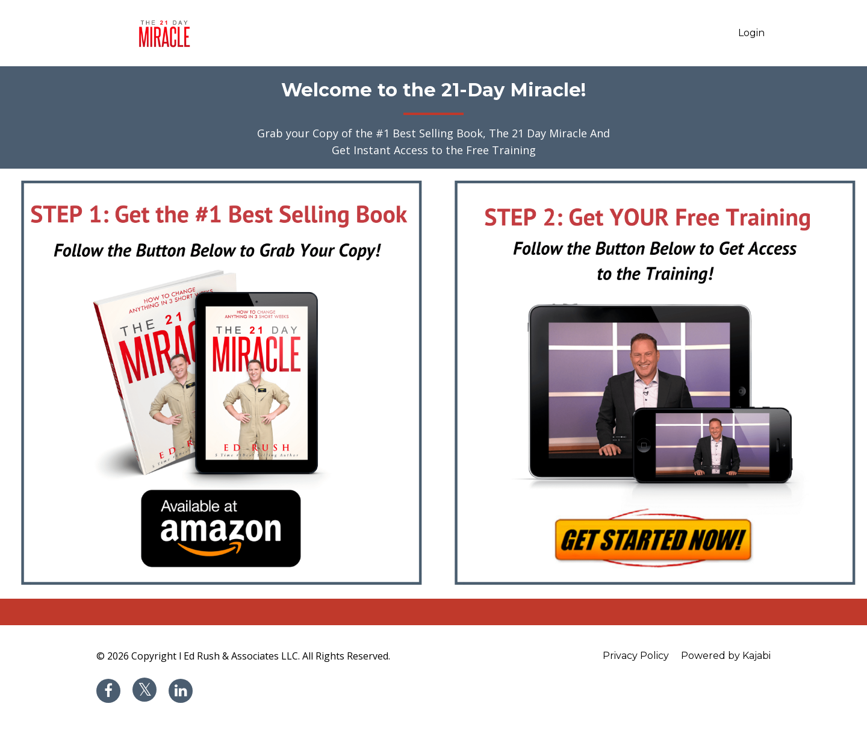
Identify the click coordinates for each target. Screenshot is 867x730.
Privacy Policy (636, 655)
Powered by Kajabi (726, 655)
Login (751, 33)
